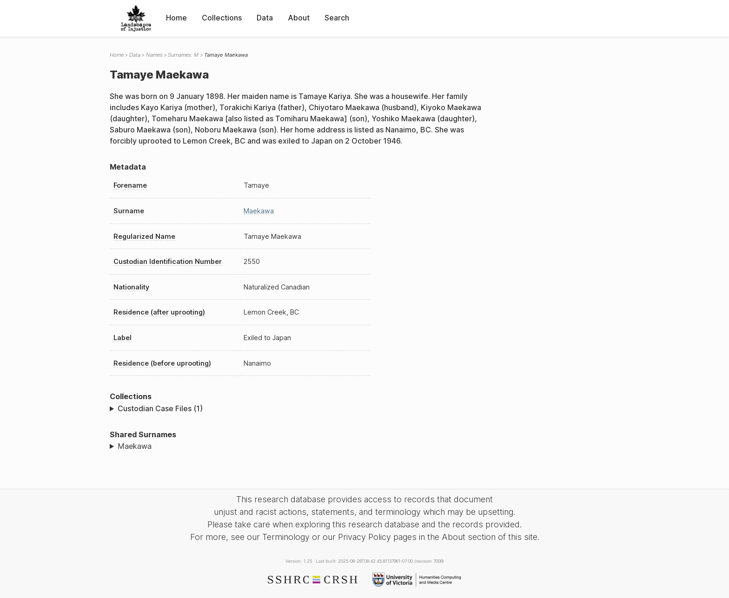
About (299, 17)
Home (176, 17)
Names (154, 55)
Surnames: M (183, 55)
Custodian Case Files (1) (160, 408)
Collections (222, 17)
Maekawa (259, 211)
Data (265, 17)
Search (337, 17)
